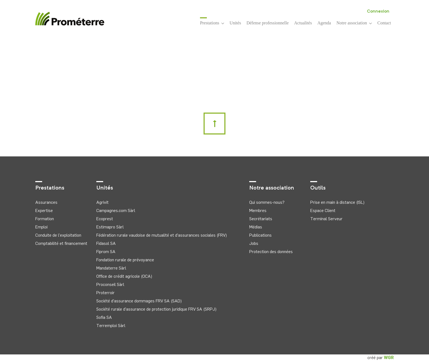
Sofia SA (104, 317)
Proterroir (105, 292)
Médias (255, 227)
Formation (44, 218)
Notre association (354, 23)
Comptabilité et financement (61, 243)
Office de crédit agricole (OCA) (124, 276)
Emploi (41, 227)
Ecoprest (104, 218)
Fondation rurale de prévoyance (125, 259)
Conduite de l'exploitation (58, 235)
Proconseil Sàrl (110, 284)
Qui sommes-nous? (267, 202)
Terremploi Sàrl (110, 325)
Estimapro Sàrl (110, 227)
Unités (235, 23)
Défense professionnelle (268, 23)
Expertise (44, 210)
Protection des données (271, 251)
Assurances (46, 202)
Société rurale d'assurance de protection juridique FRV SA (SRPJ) (156, 309)
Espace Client (322, 210)
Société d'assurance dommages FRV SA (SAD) (139, 300)
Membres (257, 210)
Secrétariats (260, 218)
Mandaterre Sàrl (111, 268)
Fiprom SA (105, 251)
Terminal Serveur (326, 218)
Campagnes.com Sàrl (115, 210)
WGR (389, 357)
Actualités (303, 23)
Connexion (378, 11)
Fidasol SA (106, 243)
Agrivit (102, 202)
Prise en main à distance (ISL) (337, 202)
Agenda (324, 23)
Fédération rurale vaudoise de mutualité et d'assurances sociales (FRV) (161, 235)
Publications (260, 235)
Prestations (212, 22)
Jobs (253, 243)
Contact (384, 23)
